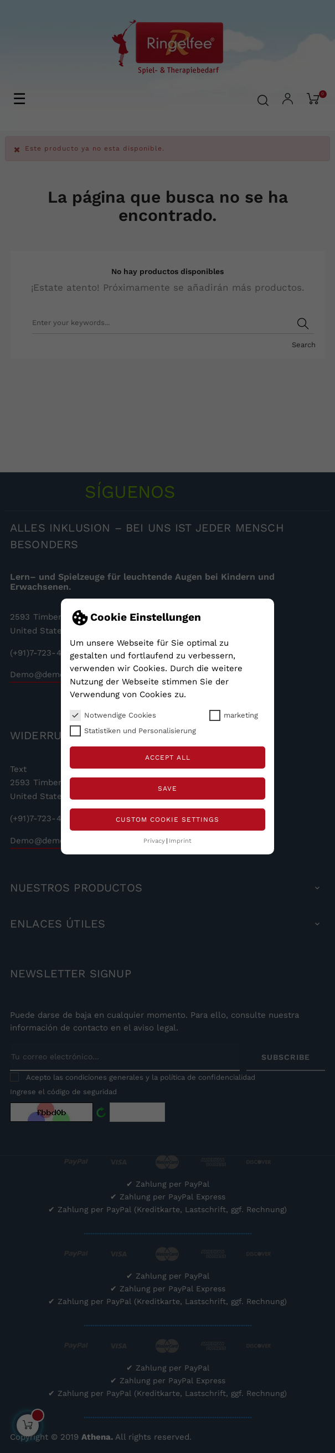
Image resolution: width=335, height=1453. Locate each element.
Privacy (154, 840)
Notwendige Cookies (113, 715)
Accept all (167, 757)
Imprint (180, 840)
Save (167, 788)
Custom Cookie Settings (167, 819)
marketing (233, 715)
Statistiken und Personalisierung (133, 730)
